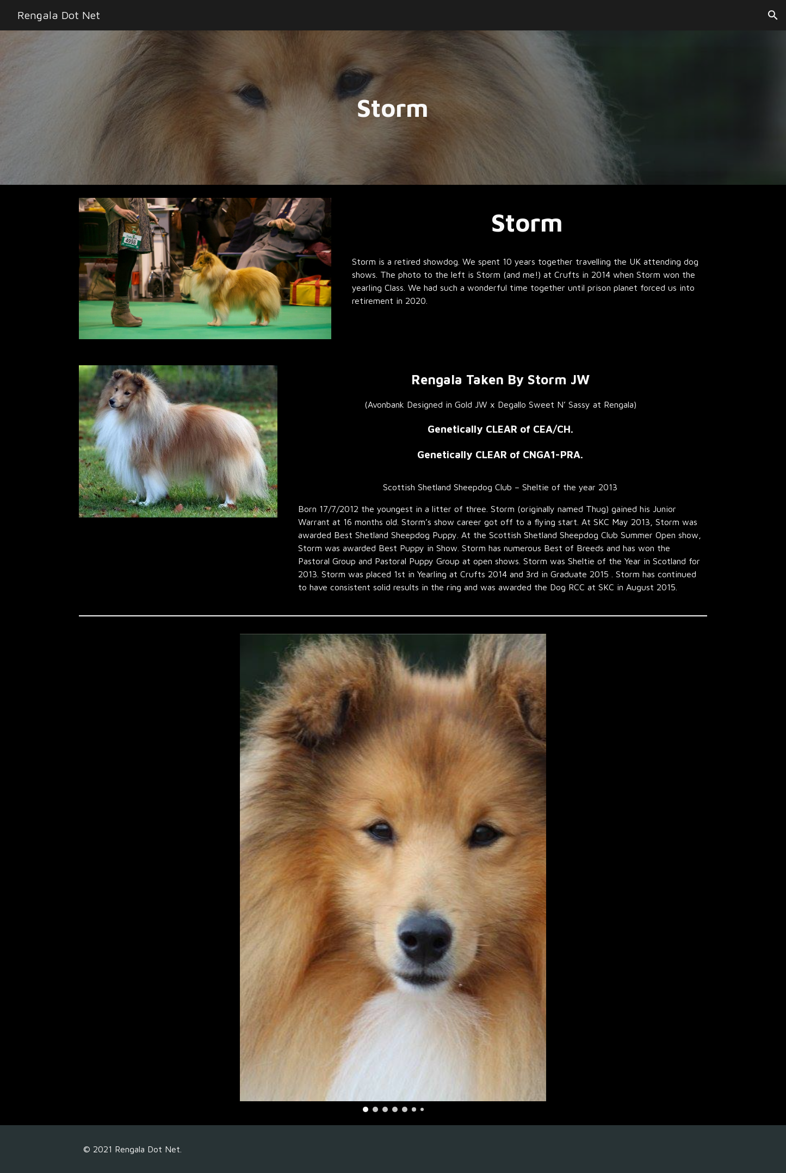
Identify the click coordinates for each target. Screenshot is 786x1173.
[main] (393, 107)
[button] (773, 15)
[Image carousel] (393, 873)
